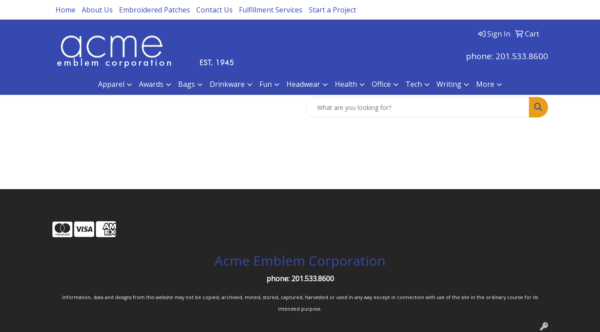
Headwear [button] (303, 84)
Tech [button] (413, 84)
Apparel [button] (111, 84)
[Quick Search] (417, 107)
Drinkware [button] (227, 84)
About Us (97, 10)
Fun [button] (265, 84)
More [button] (485, 84)
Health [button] (346, 84)
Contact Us (214, 10)
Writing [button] (449, 84)
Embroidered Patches (154, 10)
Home (65, 10)
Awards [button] (151, 84)
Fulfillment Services (270, 10)
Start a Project (332, 10)
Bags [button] (186, 84)
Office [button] (381, 84)
